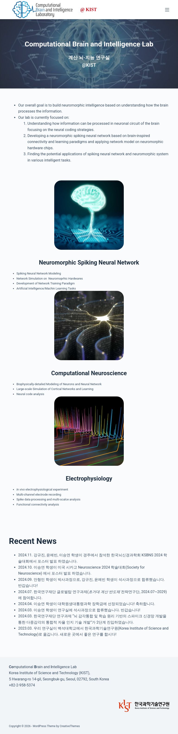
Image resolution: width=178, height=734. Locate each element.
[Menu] (167, 10)
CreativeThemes (70, 726)
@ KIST (88, 9)
